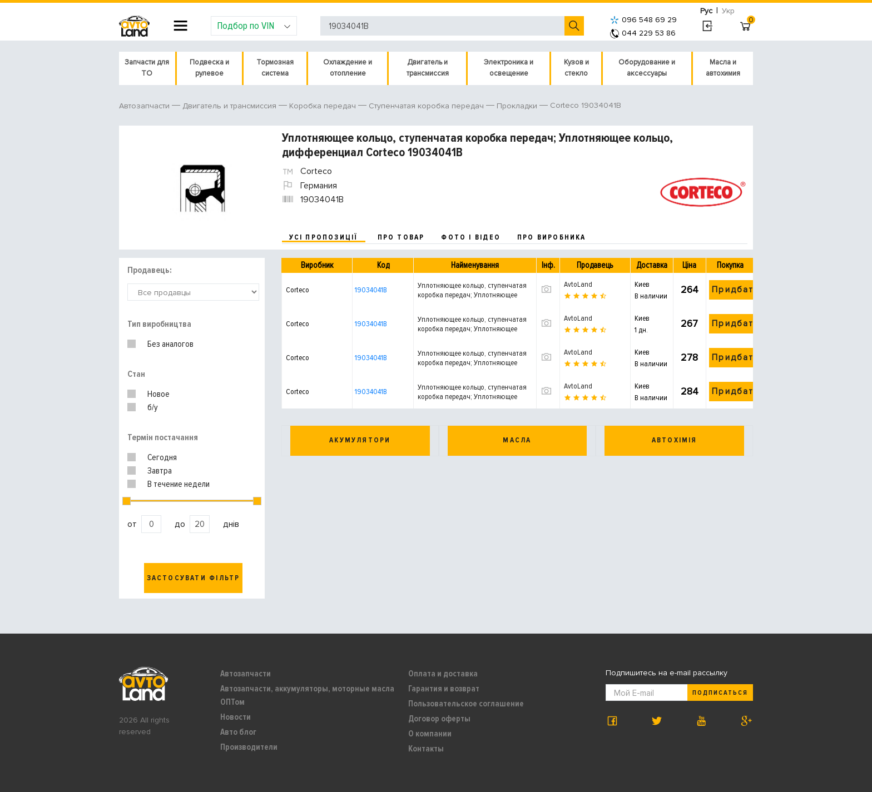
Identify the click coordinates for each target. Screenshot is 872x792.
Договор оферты (439, 719)
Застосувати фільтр (193, 578)
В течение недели (178, 484)
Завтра (159, 470)
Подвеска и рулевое (209, 68)
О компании (430, 734)
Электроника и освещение (508, 68)
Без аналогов (170, 344)
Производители (249, 747)
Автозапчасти (245, 674)
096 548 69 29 (643, 19)
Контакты (426, 749)
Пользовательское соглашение (466, 704)
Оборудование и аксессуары (646, 68)
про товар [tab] (401, 237)
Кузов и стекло (576, 68)
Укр (728, 11)
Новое (158, 394)
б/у (152, 407)
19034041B (371, 290)
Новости (235, 717)
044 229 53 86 (643, 33)
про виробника (551, 237)
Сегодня (162, 457)
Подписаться (720, 693)
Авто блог (238, 732)
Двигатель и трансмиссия (428, 68)
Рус (706, 11)
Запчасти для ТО (147, 68)
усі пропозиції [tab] (323, 237)
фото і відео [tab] (471, 237)
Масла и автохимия (723, 68)
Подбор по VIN (254, 25)
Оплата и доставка (443, 674)
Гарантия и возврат (443, 689)
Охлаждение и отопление (347, 68)
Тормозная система (275, 68)
